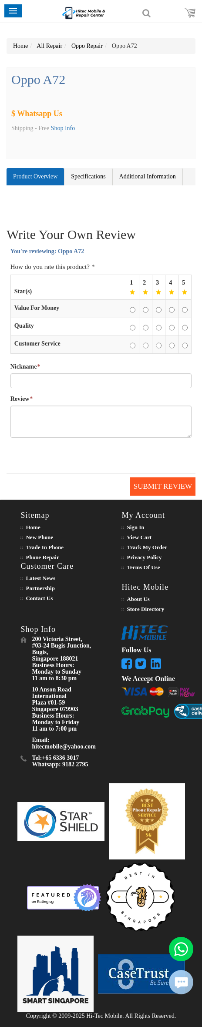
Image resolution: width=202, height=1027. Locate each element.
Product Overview (35, 176)
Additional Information (147, 176)
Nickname (23, 366)
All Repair (49, 46)
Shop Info (63, 128)
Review (20, 399)
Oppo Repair (87, 46)
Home (20, 46)
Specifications (88, 176)
